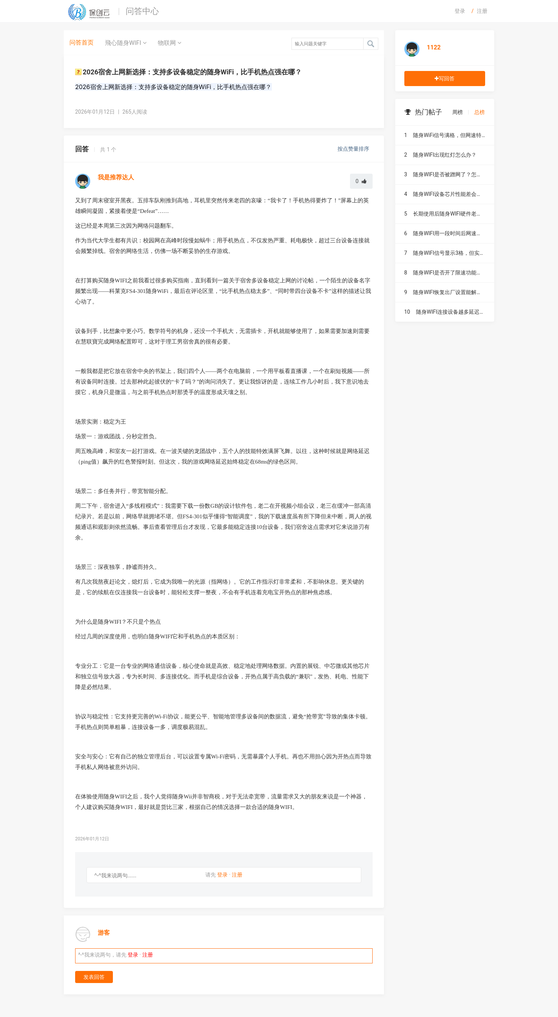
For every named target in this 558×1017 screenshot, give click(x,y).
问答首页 (81, 42)
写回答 (445, 79)
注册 (482, 11)
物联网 (169, 43)
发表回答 (94, 977)
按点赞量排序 (354, 149)
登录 (460, 11)
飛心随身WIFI (125, 43)
